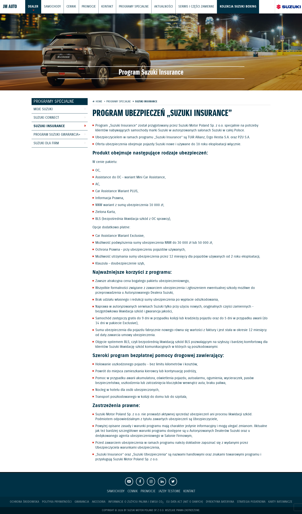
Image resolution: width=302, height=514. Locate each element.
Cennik (69, 7)
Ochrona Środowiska (24, 502)
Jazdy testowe (169, 491)
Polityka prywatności (57, 502)
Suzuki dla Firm (46, 143)
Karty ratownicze (280, 502)
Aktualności (156, 7)
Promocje (86, 7)
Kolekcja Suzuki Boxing (227, 7)
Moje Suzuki (43, 109)
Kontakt (103, 7)
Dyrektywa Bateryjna (220, 502)
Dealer (33, 7)
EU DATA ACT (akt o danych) (184, 502)
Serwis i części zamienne (187, 7)
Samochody (51, 7)
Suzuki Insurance (49, 126)
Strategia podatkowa (251, 502)
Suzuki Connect (46, 117)
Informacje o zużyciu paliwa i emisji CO (136, 502)
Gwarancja (82, 502)
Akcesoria (98, 502)
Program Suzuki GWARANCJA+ (57, 134)
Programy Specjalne (128, 7)
